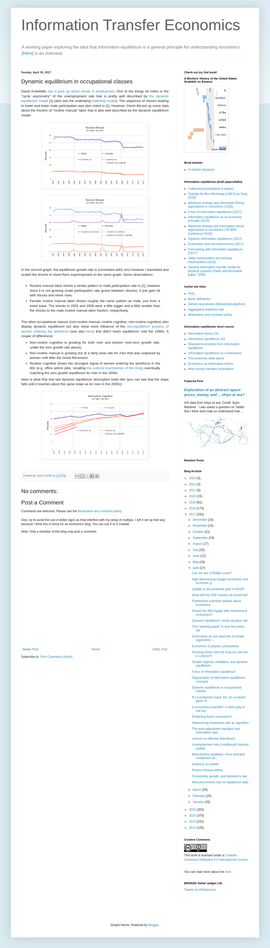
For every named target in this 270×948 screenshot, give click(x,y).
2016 (193, 809)
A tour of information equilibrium (214, 672)
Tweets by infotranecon (200, 889)
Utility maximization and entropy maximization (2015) (210, 260)
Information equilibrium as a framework (215, 353)
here (89, 331)
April (196, 568)
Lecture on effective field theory (213, 738)
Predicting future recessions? (212, 716)
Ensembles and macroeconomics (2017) (216, 244)
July (196, 550)
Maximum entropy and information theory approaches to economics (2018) (216, 204)
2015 (193, 815)
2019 (193, 502)
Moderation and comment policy (100, 511)
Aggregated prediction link (206, 309)
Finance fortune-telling (207, 770)
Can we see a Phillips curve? (212, 573)
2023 (193, 478)
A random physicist (201, 169)
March (197, 790)
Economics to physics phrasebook (215, 646)
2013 (193, 828)
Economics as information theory (210, 364)
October (199, 532)
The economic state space (206, 358)
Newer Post (30, 649)
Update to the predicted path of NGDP (218, 589)
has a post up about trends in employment (81, 91)
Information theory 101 (203, 333)
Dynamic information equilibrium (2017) (215, 239)
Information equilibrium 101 (207, 339)
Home (96, 649)
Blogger (153, 925)
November (200, 525)
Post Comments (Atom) (56, 657)
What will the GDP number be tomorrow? (220, 595)
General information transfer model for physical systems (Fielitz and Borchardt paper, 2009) (215, 270)
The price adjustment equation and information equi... (216, 730)
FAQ (191, 293)
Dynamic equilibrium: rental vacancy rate (220, 620)
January (199, 802)
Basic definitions (199, 299)
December (200, 520)
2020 (193, 496)
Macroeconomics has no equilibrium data (220, 782)
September (201, 538)
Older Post (160, 649)
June (196, 556)
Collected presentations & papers (211, 189)
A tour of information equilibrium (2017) (215, 212)
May (196, 562)
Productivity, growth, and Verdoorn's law (219, 776)
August (198, 544)
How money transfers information (211, 369)
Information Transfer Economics (130, 25)
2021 (193, 490)
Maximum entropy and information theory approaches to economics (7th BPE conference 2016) (216, 229)
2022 (193, 484)
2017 (193, 514)
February (199, 796)
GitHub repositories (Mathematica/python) (216, 304)
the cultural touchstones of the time (114, 368)
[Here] (28, 53)
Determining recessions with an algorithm (220, 723)
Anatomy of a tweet (205, 764)
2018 (193, 508)
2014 (193, 821)
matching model (104, 101)
